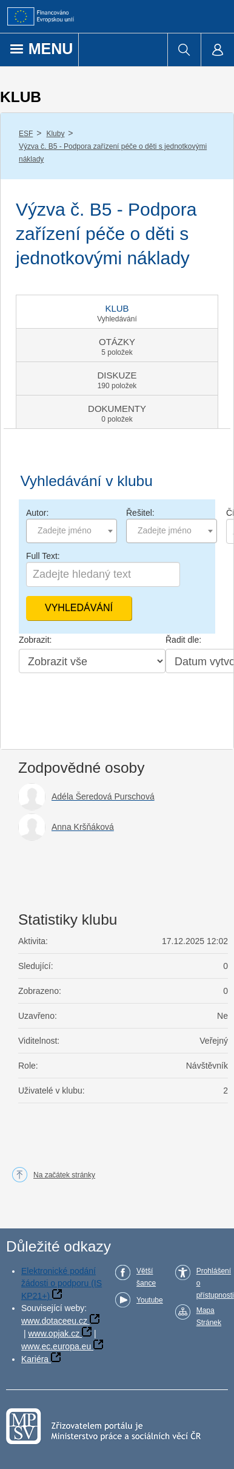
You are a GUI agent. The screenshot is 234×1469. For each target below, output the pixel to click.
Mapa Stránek (208, 1316)
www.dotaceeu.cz (54, 1321)
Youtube (149, 1300)
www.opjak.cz (53, 1333)
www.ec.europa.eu (56, 1346)
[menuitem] (184, 49)
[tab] (117, 312)
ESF (26, 133)
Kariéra (34, 1359)
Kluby (55, 133)
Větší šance (146, 1277)
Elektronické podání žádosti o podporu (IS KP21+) (61, 1283)
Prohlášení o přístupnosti (215, 1283)
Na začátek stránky (64, 1175)
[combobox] (71, 531)
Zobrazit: (35, 640)
